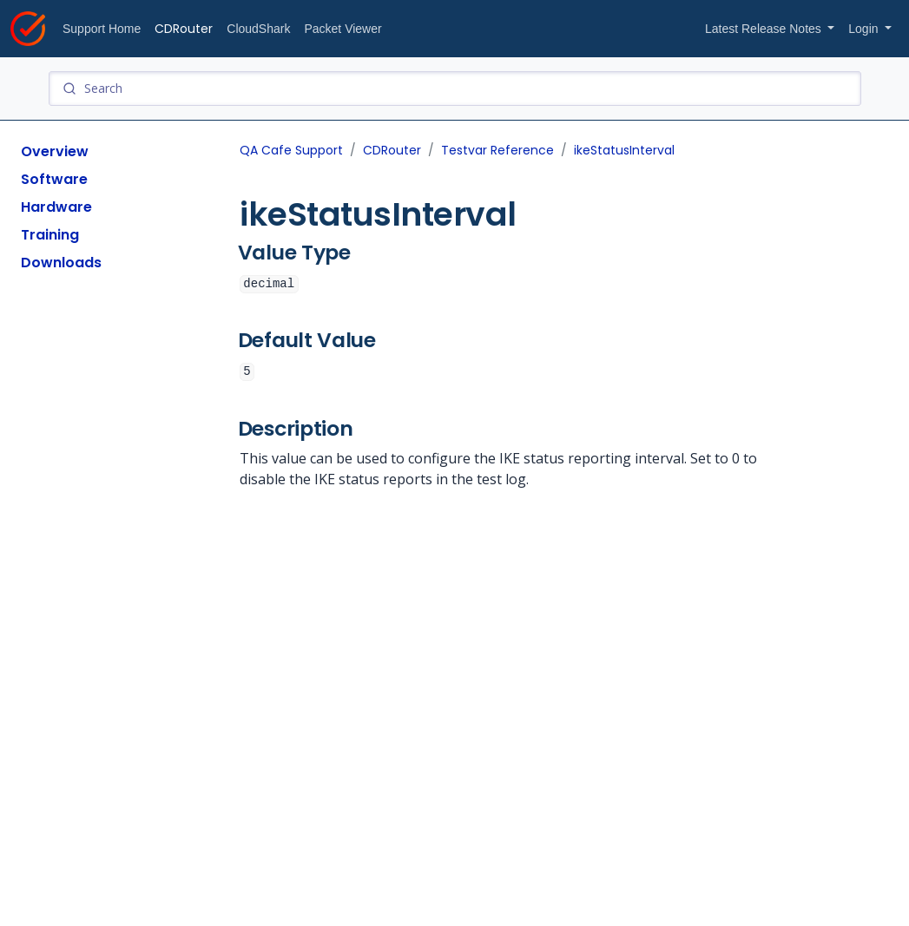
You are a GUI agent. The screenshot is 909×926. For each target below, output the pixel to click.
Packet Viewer (342, 29)
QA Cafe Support (291, 150)
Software (54, 179)
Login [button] (864, 29)
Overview (55, 151)
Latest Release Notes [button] (765, 29)
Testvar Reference (497, 150)
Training (50, 235)
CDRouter (184, 28)
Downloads (61, 263)
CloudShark (258, 29)
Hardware (56, 207)
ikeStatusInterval (624, 150)
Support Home (102, 29)
